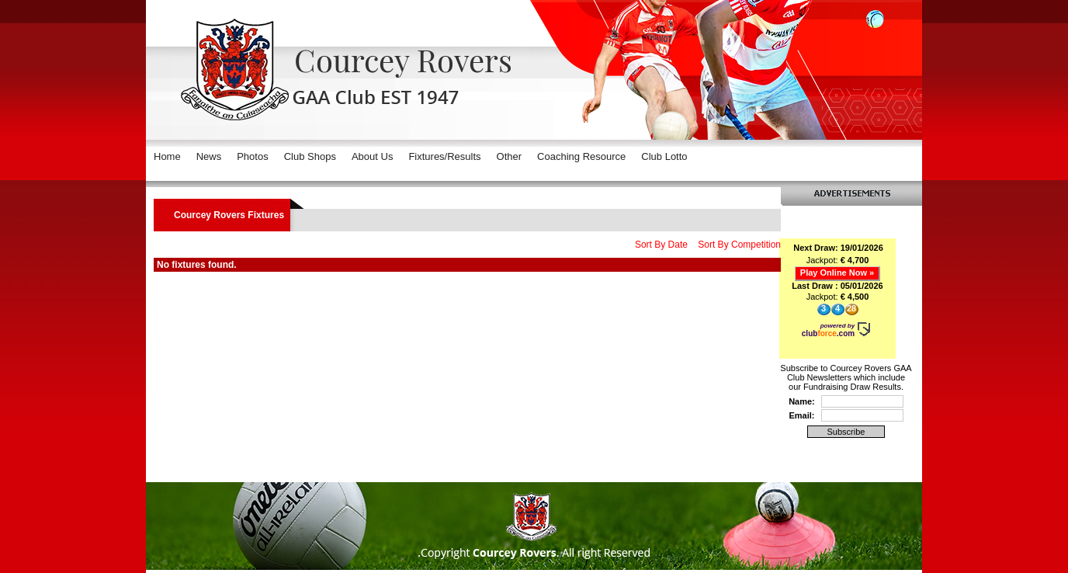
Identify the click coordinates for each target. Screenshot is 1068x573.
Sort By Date (661, 244)
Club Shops (310, 156)
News (209, 156)
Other (509, 156)
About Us (372, 156)
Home (167, 156)
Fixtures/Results (444, 156)
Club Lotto (664, 156)
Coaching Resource (581, 156)
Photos (252, 156)
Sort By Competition (739, 244)
